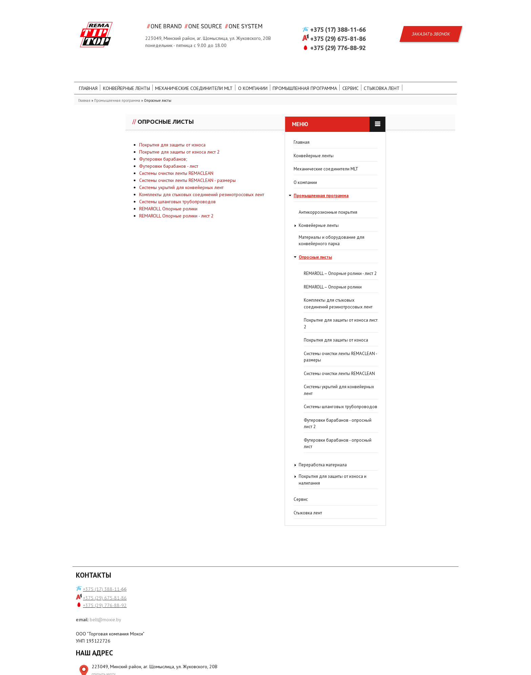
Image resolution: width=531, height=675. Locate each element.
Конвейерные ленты (140, 75)
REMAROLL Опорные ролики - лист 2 (236, 226)
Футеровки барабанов (222, 169)
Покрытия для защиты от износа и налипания (124, 484)
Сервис (410, 75)
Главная (93, 75)
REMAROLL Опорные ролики (228, 219)
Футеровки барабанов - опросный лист (129, 447)
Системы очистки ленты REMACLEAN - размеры (247, 190)
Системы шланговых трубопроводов (237, 212)
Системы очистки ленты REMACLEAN (236, 183)
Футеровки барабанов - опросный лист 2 (129, 427)
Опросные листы (106, 261)
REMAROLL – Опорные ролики (124, 291)
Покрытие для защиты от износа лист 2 (239, 162)
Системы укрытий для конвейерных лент (241, 197)
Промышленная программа (355, 75)
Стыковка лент (104, 87)
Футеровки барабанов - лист (229, 176)
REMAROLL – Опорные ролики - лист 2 (131, 278)
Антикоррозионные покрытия (119, 216)
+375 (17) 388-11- (102, 597)
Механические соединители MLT (222, 75)
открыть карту (200, 611)
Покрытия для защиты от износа (232, 155)
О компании (292, 75)
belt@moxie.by (105, 627)
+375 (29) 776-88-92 (338, 32)
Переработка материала (114, 469)
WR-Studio (445, 667)
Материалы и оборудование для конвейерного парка (123, 244)
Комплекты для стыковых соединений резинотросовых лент (261, 205)
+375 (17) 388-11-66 (338, 14)
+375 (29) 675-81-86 (338, 23)
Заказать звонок (431, 19)
